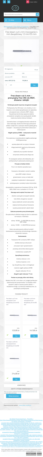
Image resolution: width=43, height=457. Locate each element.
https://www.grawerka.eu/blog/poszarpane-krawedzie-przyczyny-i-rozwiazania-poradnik (21, 433)
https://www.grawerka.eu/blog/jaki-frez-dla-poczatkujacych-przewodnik (22, 431)
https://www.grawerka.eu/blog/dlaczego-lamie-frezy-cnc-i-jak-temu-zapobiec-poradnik (23, 437)
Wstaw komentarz (14, 396)
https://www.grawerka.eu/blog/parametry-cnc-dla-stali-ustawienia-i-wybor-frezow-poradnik (20, 440)
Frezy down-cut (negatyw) (21, 27)
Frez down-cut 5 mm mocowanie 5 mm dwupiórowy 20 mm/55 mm (12, 302)
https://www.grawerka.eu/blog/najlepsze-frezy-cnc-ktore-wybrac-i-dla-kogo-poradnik (21, 429)
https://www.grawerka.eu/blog (11, 420)
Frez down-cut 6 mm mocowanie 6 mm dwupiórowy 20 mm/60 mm (30, 302)
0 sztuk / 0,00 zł (33, 2)
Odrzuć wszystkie (31, 454)
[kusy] (7, 84)
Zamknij (39, 454)
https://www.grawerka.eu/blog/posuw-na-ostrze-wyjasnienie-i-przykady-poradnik (22, 421)
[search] (37, 14)
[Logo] (15, 8)
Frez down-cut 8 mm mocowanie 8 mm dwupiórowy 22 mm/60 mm (12, 345)
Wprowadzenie (8, 27)
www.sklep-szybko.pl (25, 405)
